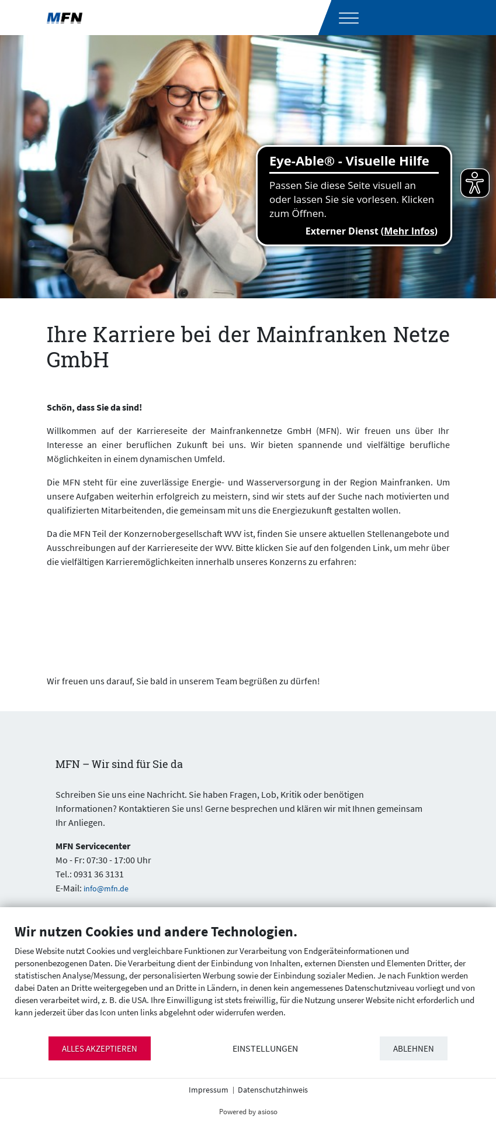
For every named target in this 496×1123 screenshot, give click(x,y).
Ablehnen (413, 1048)
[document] (248, 979)
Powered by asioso (248, 1112)
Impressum (208, 1089)
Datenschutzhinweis (273, 1089)
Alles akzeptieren (99, 1048)
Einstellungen (265, 1048)
